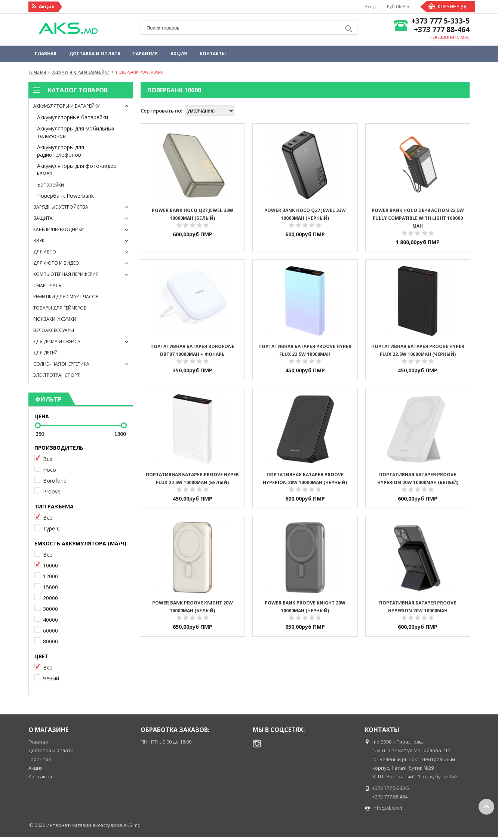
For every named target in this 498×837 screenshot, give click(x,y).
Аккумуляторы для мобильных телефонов (75, 132)
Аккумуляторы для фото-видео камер (77, 169)
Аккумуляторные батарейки (72, 117)
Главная (45, 53)
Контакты (213, 53)
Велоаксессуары (53, 330)
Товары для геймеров (60, 308)
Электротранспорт (56, 375)
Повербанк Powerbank (65, 195)
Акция (178, 53)
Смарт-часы (47, 285)
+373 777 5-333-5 (440, 21)
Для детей (45, 353)
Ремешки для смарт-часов (66, 296)
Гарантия (145, 53)
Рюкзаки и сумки (54, 319)
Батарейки (50, 184)
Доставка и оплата (94, 53)
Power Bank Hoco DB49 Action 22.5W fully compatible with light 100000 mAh (418, 218)
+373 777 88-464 (442, 29)
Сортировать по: (161, 110)
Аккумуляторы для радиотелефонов (60, 151)
